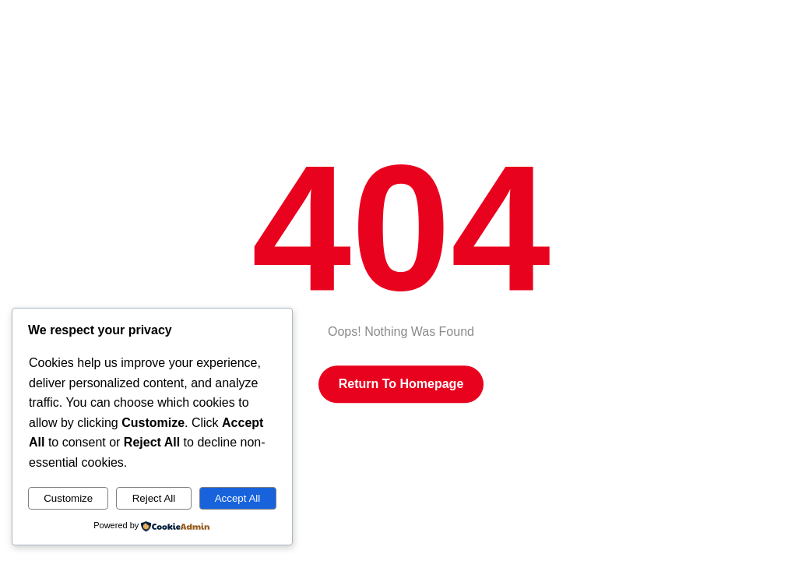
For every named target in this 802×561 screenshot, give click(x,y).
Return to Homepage (401, 383)
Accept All (238, 498)
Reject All (154, 498)
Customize (68, 498)
